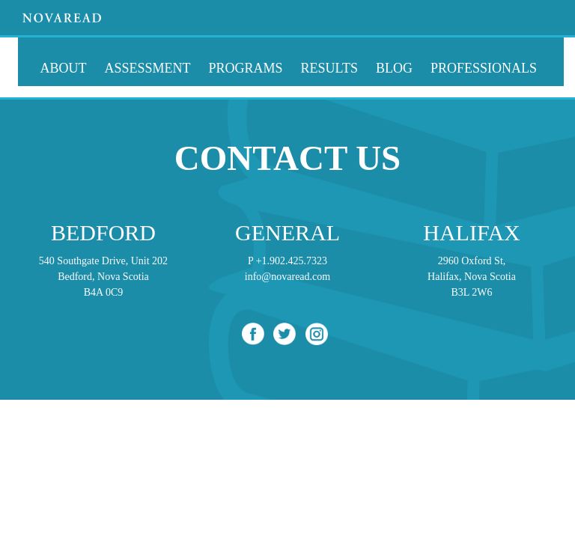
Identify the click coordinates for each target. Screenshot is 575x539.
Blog (394, 68)
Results (329, 68)
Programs (246, 68)
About (63, 68)
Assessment (148, 68)
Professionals (484, 68)
